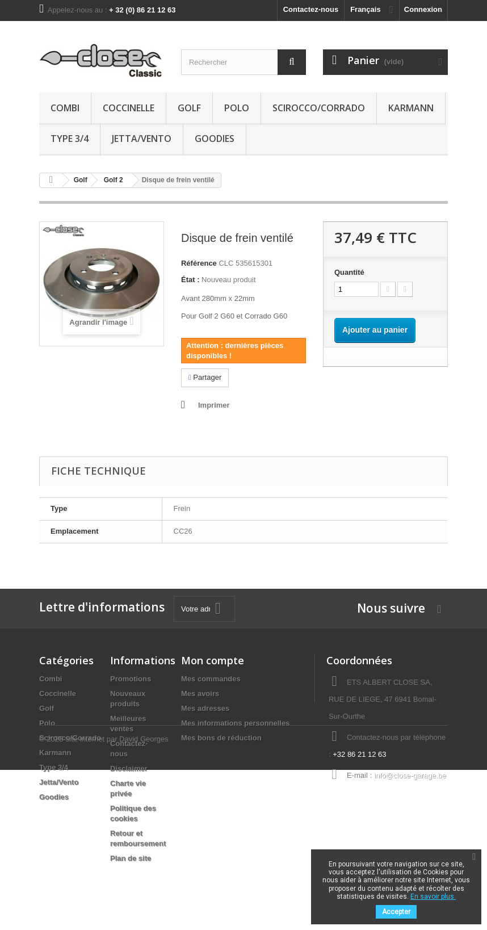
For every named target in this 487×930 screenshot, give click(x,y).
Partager (204, 377)
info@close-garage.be (410, 775)
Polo (236, 108)
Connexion (423, 9)
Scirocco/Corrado (318, 108)
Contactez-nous (311, 9)
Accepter (396, 912)
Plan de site (130, 858)
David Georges (144, 899)
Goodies (214, 138)
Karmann (411, 108)
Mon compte (212, 660)
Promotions (130, 679)
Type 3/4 (70, 138)
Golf (189, 108)
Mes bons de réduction (221, 738)
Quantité (349, 272)
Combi (65, 108)
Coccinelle (128, 108)
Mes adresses (205, 708)
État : (190, 279)
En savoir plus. (433, 896)
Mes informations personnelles (235, 723)
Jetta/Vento (141, 138)
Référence (199, 263)
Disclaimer (129, 768)
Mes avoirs (200, 693)
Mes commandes (211, 679)
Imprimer (214, 405)
